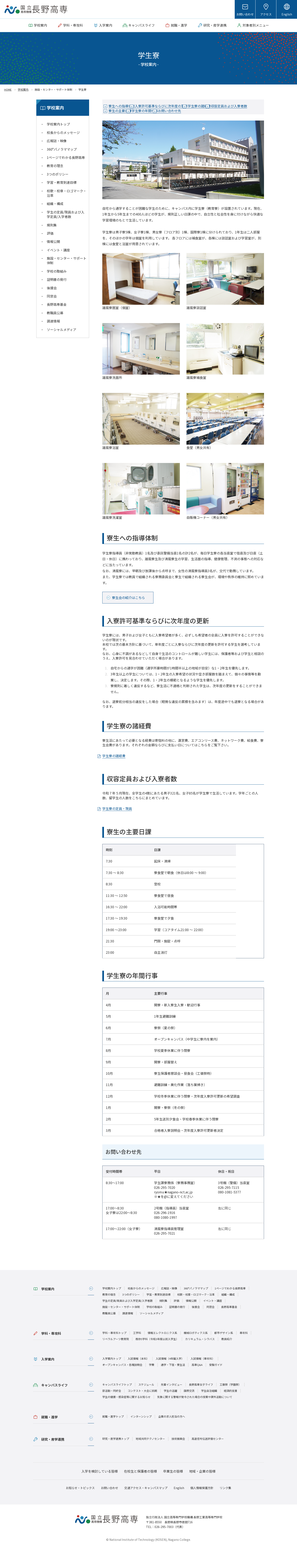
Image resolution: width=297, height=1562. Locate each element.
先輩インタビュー (171, 1398)
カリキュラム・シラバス (200, 1353)
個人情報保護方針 (201, 1502)
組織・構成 (55, 203)
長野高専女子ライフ (201, 1398)
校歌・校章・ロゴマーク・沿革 (66, 193)
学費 (151, 1379)
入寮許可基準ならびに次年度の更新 (176, 106)
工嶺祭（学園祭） (230, 1398)
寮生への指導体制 (127, 106)
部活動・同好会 (111, 1405)
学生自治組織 (209, 1405)
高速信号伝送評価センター (208, 1453)
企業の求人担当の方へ (171, 1430)
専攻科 (244, 1347)
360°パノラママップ (62, 149)
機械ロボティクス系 (196, 1347)
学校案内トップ (58, 124)
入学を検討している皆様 (99, 1485)
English (287, 14)
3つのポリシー (57, 174)
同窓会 (52, 296)
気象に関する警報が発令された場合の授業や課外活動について (194, 1411)
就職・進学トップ (113, 1430)
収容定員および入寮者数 (132, 113)
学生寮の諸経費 (225, 106)
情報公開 (53, 241)
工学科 (137, 1347)
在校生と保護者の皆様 (140, 1485)
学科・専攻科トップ (114, 1347)
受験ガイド (216, 1379)
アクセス (266, 14)
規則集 (52, 225)
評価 (50, 233)
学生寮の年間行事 (207, 113)
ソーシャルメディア (61, 329)
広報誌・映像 (57, 140)
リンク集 (225, 1502)
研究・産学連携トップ (115, 1453)
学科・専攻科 (51, 1347)
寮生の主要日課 (171, 113)
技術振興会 (178, 1453)
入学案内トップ (111, 1373)
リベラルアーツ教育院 (115, 1353)
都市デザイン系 (223, 1347)
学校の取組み (57, 271)
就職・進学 (49, 1430)
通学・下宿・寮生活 (173, 1379)
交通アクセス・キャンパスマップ (145, 1502)
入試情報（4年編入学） (170, 1373)
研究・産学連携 (52, 1453)
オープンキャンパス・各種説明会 (122, 1379)
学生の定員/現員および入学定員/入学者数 (65, 214)
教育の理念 (55, 165)
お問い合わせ (245, 14)
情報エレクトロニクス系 (162, 1347)
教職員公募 (55, 312)
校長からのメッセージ (63, 132)
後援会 (52, 287)
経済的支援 (230, 1405)
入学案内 (47, 1373)
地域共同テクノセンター (150, 1453)
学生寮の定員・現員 (122, 822)
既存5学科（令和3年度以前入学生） (157, 1353)
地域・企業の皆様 (202, 1485)
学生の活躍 (170, 1405)
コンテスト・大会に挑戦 (142, 1405)
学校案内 (47, 1302)
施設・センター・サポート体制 (66, 260)
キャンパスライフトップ (117, 1398)
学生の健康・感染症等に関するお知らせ (126, 1411)
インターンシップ (141, 1430)
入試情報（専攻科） (203, 1373)
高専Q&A (197, 1379)
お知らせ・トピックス (80, 1502)
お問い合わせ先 (125, 122)
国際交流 (189, 1405)
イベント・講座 (58, 249)
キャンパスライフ (54, 1399)
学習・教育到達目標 (62, 182)
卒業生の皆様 (173, 1485)
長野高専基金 (57, 304)
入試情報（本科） (138, 1373)
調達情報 (53, 321)
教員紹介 (226, 1353)
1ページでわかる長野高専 (66, 157)
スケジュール (146, 1398)
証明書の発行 (57, 279)
